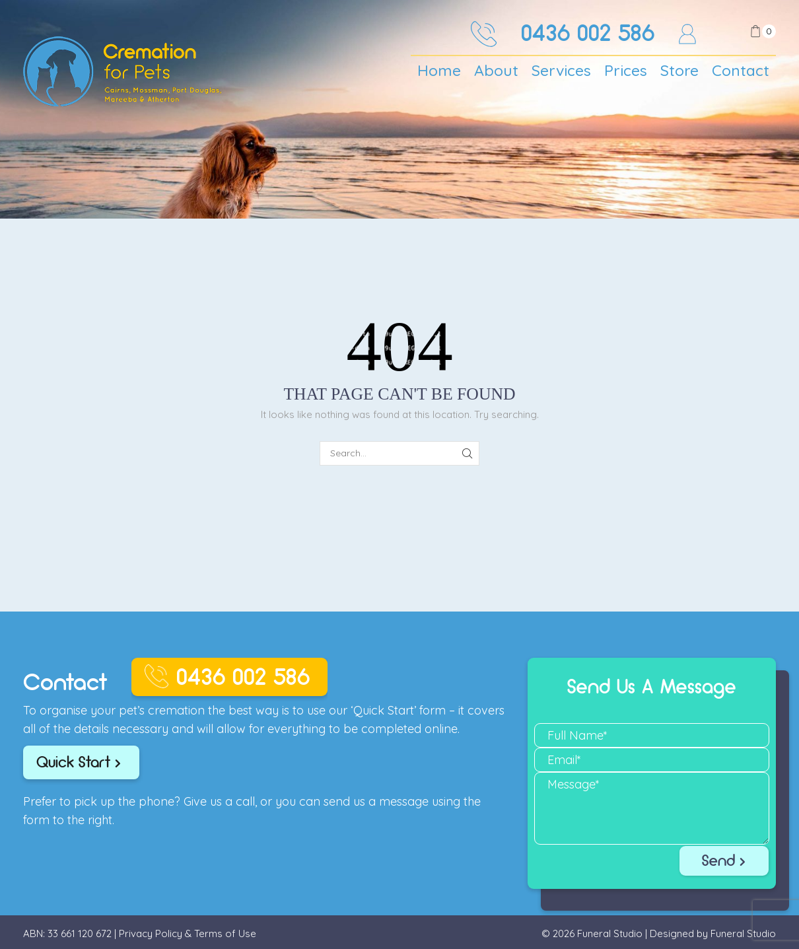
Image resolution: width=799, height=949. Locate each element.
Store (679, 70)
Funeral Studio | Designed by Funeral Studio (676, 933)
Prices (625, 70)
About (496, 70)
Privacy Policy (150, 933)
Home (439, 70)
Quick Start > (78, 762)
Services (561, 70)
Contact (740, 70)
